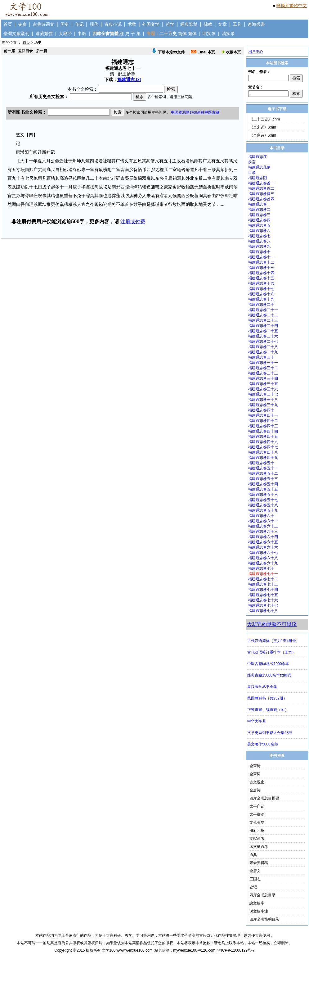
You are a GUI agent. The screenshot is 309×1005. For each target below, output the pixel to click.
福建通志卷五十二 (263, 473)
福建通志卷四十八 (263, 452)
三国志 (255, 879)
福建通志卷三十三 (263, 373)
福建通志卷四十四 (263, 431)
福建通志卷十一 (261, 257)
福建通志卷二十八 (263, 347)
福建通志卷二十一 (263, 310)
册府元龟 (256, 830)
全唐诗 (255, 790)
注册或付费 (132, 221)
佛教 (208, 24)
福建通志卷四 (259, 220)
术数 (132, 24)
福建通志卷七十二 (263, 579)
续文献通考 (258, 846)
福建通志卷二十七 (263, 341)
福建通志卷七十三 (263, 584)
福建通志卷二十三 (263, 320)
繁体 (192, 33)
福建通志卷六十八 (263, 558)
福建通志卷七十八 (263, 611)
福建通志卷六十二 (263, 526)
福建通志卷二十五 (263, 331)
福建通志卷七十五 (263, 595)
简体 (182, 33)
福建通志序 (257, 157)
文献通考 (256, 838)
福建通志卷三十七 (263, 394)
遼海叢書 (256, 24)
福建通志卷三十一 (263, 362)
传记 (79, 24)
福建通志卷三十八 (263, 399)
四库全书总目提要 (264, 798)
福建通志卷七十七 (263, 605)
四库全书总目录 (262, 895)
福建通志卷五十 (261, 463)
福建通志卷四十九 (263, 457)
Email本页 (203, 52)
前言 (252, 162)
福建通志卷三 (259, 215)
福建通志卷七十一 (263, 574)
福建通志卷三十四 (263, 378)
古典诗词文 (43, 24)
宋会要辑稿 (258, 863)
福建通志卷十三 (261, 267)
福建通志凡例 (259, 167)
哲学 (170, 24)
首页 (7, 24)
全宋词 (255, 774)
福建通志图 (257, 178)
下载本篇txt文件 (168, 52)
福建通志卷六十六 (263, 547)
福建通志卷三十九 (263, 405)
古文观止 (256, 782)
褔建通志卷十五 (261, 278)
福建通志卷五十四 (263, 484)
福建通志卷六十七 (263, 552)
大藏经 (65, 33)
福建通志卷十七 (261, 289)
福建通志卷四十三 (263, 426)
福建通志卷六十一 (263, 521)
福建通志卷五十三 (263, 479)
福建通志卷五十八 (263, 505)
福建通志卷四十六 (263, 442)
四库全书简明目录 (264, 919)
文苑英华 (256, 822)
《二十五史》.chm (264, 119)
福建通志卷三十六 (263, 389)
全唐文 (255, 871)
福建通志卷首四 (261, 199)
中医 (82, 33)
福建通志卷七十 (261, 568)
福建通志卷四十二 (263, 421)
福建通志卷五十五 (263, 489)
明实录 (209, 33)
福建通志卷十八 (261, 294)
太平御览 (256, 814)
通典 (253, 855)
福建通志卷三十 (261, 357)
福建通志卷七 (259, 236)
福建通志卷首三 (261, 194)
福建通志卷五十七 (263, 500)
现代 (94, 24)
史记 (253, 887)
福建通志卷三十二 (263, 368)
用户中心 (255, 51)
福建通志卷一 (259, 204)
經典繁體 (189, 24)
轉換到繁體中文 (291, 5)
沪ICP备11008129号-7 (236, 950)
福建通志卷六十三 (263, 531)
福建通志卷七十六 (263, 600)
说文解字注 (258, 911)
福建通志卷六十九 (263, 563)
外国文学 (150, 24)
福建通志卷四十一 (263, 415)
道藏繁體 (44, 33)
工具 (237, 24)
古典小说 (113, 24)
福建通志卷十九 (261, 299)
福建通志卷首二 (261, 188)
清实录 (228, 33)
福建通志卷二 (259, 209)
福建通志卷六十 (261, 516)
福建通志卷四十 (261, 410)
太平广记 (256, 806)
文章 (222, 24)
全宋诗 (255, 766)
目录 (252, 172)
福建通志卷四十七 (263, 447)
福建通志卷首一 (261, 183)
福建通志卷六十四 (263, 537)
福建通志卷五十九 (263, 510)
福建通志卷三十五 (263, 384)
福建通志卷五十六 (263, 494)
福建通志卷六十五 (263, 542)
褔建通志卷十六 (261, 283)
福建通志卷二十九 (263, 352)
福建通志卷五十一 (263, 468)
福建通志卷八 (259, 241)
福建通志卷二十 (261, 304)
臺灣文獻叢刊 (16, 33)
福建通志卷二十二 (263, 315)
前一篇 (9, 51)
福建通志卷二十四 (263, 326)
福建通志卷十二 (261, 262)
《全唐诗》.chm (262, 135)
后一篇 (41, 51)
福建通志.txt (129, 79)
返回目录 (25, 51)
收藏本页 (231, 52)
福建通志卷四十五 (263, 436)
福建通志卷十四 (261, 273)
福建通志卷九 (259, 246)
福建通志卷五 (259, 225)
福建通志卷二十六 (263, 336)
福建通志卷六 (259, 231)
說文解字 (256, 903)
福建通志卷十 (259, 252)
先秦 (22, 24)
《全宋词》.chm (262, 127)
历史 (64, 24)
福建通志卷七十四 (263, 589)
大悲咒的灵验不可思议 (272, 624)
